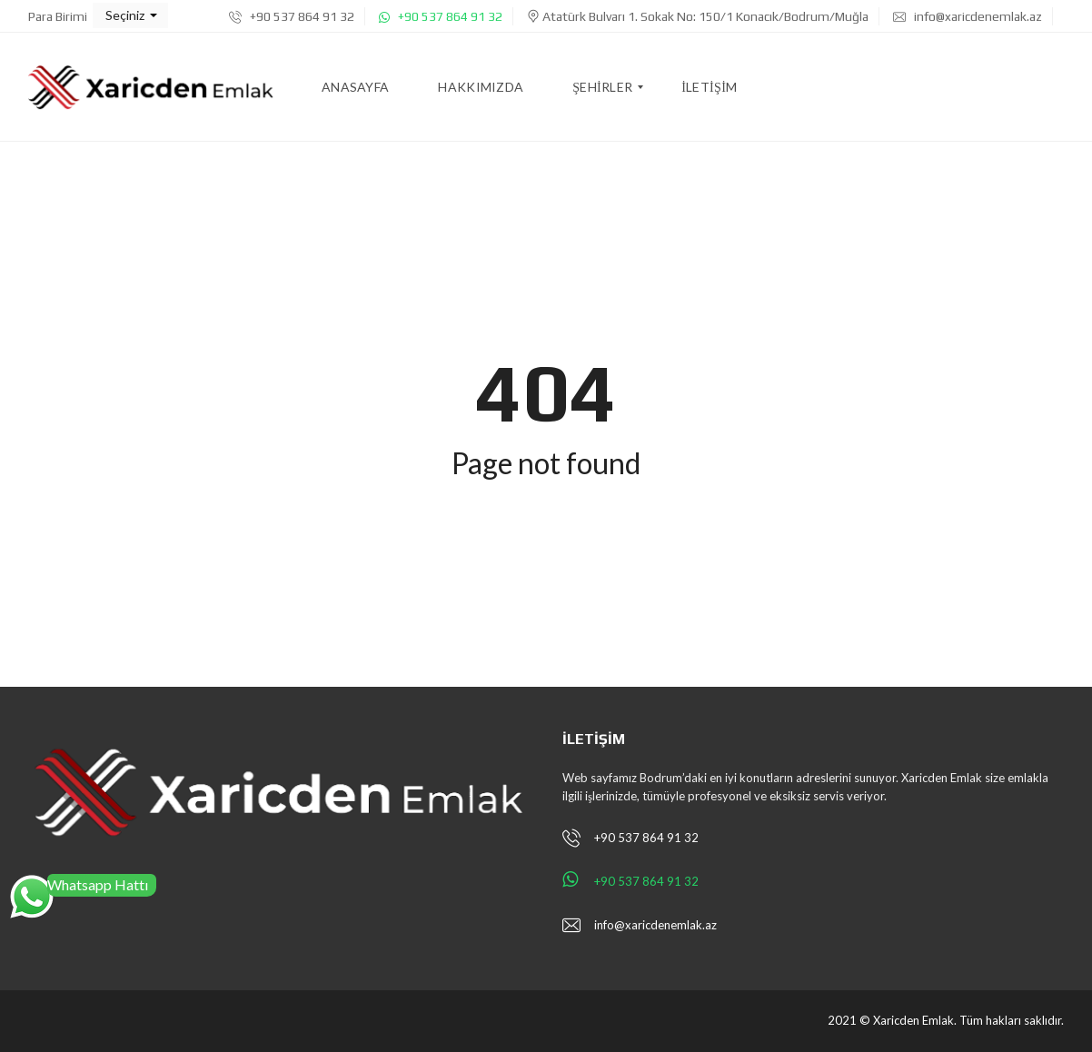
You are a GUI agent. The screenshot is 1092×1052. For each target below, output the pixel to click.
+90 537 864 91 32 (291, 16)
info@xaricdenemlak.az (967, 16)
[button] (130, 15)
